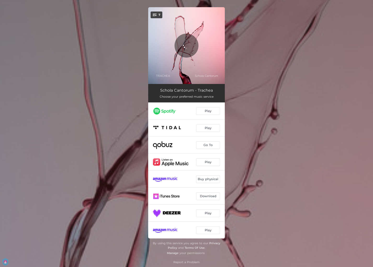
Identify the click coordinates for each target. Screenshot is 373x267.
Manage (173, 253)
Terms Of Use (195, 247)
